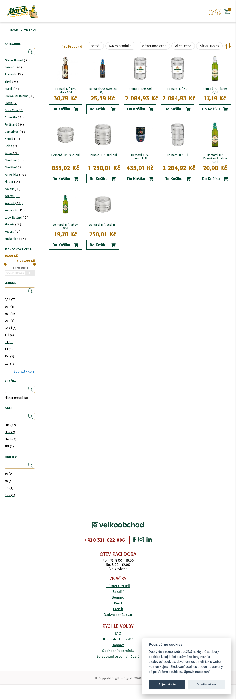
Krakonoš (15, 210)
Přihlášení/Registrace (218, 12)
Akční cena (183, 46)
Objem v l (12, 457)
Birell (11, 81)
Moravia (13, 224)
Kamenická (15, 174)
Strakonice (15, 238)
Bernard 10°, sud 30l (103, 155)
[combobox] (110, 692)
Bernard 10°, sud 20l (65, 155)
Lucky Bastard (16, 217)
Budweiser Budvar (19, 96)
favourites (211, 12)
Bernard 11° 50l (177, 155)
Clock (11, 103)
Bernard (14, 74)
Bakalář (13, 67)
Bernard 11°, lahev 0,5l (65, 226)
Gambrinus (15, 131)
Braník (12, 88)
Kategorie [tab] (13, 44)
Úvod (14, 30)
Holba (12, 146)
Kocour (13, 189)
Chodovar (14, 160)
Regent (12, 231)
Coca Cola (14, 110)
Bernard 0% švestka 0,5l (103, 90)
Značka (10, 381)
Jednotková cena (153, 46)
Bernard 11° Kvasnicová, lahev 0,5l (215, 158)
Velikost (11, 283)
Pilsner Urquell (17, 60)
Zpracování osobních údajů (118, 656)
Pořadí (95, 46)
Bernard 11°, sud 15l (102, 224)
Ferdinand (14, 124)
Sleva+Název (209, 46)
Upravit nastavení (196, 672)
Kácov (12, 153)
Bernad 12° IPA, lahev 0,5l (65, 90)
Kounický (14, 203)
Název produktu (121, 46)
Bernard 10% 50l (140, 88)
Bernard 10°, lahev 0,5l (215, 90)
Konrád (12, 196)
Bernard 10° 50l (177, 88)
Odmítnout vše (206, 684)
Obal (8, 408)
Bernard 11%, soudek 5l (140, 156)
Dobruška (14, 117)
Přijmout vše (167, 684)
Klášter (12, 181)
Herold (12, 139)
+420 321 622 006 (104, 540)
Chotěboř (14, 167)
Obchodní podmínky (118, 650)
